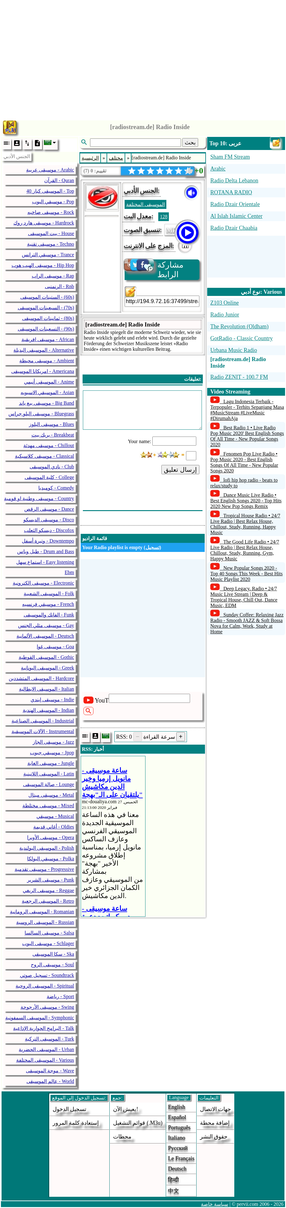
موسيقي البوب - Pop (53, 201)
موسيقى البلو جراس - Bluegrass (41, 413)
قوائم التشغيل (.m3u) (138, 1123)
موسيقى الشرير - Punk (50, 879)
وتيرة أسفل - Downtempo (48, 541)
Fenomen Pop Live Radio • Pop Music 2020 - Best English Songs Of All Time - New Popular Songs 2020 (244, 462)
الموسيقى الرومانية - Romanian (42, 911)
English (176, 1107)
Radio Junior (224, 315)
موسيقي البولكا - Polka (50, 858)
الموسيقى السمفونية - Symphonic (39, 1017)
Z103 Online (224, 303)
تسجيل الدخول (70, 1109)
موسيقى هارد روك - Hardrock (43, 222)
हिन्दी (173, 1180)
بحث (190, 142)
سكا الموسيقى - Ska (53, 954)
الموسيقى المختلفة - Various (45, 1060)
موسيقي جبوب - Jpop (52, 752)
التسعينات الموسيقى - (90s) (46, 328)
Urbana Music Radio (233, 350)
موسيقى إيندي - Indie (52, 699)
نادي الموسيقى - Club (52, 466)
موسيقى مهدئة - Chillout (48, 445)
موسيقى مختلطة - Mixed (48, 805)
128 (163, 216)
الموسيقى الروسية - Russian (45, 922)
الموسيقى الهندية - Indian (48, 710)
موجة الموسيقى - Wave (50, 1070)
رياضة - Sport (60, 996)
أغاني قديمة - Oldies (53, 826)
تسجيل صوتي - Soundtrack (47, 975)
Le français (181, 1158)
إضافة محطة (215, 1123)
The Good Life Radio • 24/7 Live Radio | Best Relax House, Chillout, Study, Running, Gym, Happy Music (244, 550)
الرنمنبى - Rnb (59, 286)
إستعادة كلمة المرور (76, 1123)
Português (179, 1127)
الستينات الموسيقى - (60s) (47, 297)
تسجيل (152, 547)
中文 (173, 1191)
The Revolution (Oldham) (239, 326)
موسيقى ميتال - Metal (51, 795)
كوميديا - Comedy (56, 487)
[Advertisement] (143, 58)
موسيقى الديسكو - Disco (48, 519)
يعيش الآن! (125, 1109)
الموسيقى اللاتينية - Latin (48, 773)
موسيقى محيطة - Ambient (46, 360)
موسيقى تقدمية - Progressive (44, 869)
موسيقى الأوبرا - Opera (50, 837)
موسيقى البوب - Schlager (48, 943)
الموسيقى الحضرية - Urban (46, 1049)
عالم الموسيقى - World (50, 1081)
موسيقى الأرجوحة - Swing (47, 1007)
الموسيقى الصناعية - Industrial (43, 720)
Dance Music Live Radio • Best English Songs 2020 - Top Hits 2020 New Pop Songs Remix (246, 500)
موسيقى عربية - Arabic (50, 169)
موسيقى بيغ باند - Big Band (46, 403)
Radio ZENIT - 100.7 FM (239, 377)
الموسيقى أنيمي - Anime (49, 381)
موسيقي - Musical (55, 816)
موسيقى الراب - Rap (53, 275)
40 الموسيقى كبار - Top (50, 191)
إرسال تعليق (180, 469)
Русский (178, 1148)
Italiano (176, 1138)
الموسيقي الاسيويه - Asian (47, 392)
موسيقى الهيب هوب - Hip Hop (43, 265)
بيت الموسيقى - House (51, 233)
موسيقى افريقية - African (47, 339)
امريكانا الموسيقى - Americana (42, 371)
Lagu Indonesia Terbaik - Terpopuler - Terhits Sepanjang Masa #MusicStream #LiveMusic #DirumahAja (247, 410)
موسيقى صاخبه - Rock (50, 212)
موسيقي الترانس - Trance (48, 254)
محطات (122, 1136)
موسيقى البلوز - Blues (51, 424)
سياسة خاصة (214, 1204)
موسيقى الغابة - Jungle (50, 763)
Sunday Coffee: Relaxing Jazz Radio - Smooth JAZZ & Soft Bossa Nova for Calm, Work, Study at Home (247, 623)
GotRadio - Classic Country (241, 338)
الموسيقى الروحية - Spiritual (45, 985)
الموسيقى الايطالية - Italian (46, 689)
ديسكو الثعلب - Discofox (49, 530)
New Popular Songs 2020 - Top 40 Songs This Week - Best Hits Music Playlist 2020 (246, 573)
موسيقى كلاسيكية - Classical (44, 456)
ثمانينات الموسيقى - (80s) (48, 318)
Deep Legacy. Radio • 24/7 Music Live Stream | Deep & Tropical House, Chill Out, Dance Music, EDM (243, 597)
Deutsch (177, 1169)
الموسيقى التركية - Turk (49, 1038)
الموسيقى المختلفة (145, 204)
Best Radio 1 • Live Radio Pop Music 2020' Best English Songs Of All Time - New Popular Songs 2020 (247, 436)
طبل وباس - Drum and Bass (45, 551)
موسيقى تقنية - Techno (50, 244)
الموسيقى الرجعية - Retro (48, 901)
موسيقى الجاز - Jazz (53, 742)
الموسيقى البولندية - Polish (46, 848)
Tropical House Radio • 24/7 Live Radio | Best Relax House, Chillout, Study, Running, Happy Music (245, 524)
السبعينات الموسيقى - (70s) (46, 307)
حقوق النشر (214, 1136)
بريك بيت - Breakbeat (52, 434)
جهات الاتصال (215, 1109)
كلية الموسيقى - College (49, 477)
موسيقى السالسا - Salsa (49, 932)
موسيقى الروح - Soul (52, 964)
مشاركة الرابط (154, 269)
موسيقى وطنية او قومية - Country (39, 498)
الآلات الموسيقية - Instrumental (43, 731)
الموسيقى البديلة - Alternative (43, 350)
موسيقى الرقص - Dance (49, 509)
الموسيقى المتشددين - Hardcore (41, 678)
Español (177, 1117)
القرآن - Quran (59, 180)
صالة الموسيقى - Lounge (48, 784)
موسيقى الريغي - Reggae (48, 890)
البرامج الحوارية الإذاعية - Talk (43, 1028)
